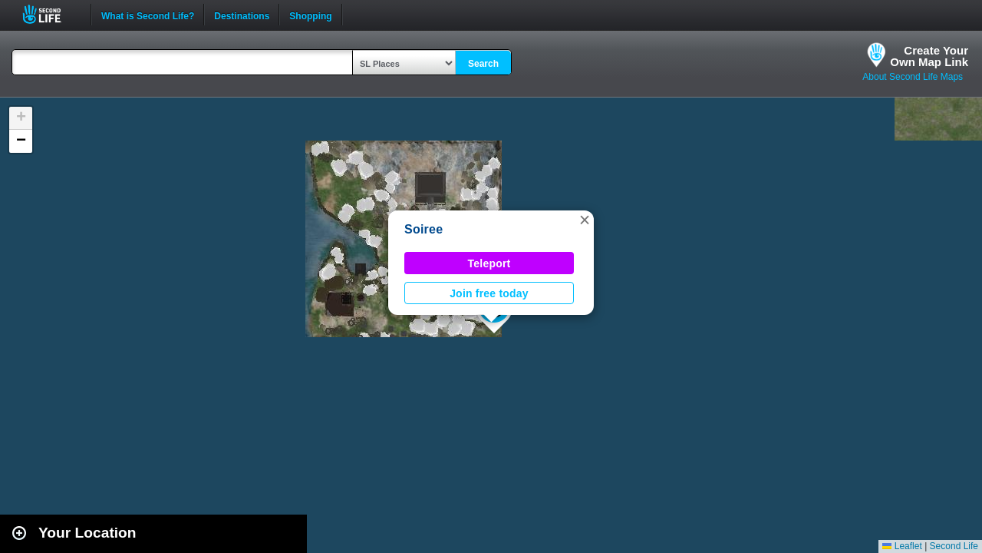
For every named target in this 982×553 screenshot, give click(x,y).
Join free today (489, 293)
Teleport (489, 263)
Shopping (310, 14)
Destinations (241, 14)
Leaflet (901, 546)
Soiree (423, 229)
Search (483, 63)
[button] (584, 219)
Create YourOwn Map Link (929, 56)
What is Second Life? (147, 14)
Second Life (50, 14)
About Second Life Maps (912, 76)
